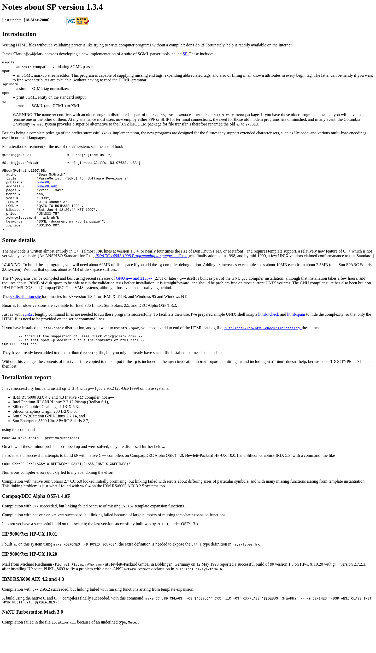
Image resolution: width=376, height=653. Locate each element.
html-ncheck (269, 334)
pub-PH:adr (47, 197)
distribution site (26, 316)
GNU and (135, 298)
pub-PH (43, 192)
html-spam (296, 334)
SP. (186, 54)
